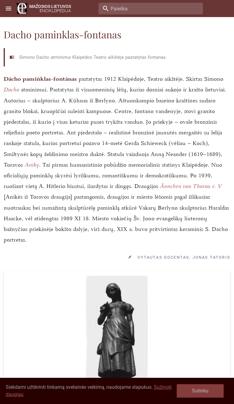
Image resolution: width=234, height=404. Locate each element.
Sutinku (200, 391)
